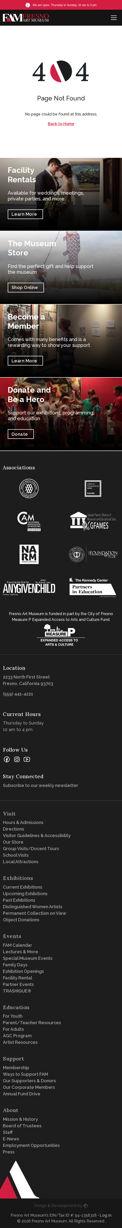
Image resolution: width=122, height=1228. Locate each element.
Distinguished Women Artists (32, 906)
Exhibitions (18, 878)
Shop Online (25, 287)
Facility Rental (17, 977)
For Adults (13, 1029)
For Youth (12, 1016)
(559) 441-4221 (18, 693)
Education (16, 1007)
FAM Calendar (17, 945)
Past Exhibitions (19, 900)
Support (13, 1058)
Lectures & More (20, 951)
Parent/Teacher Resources (32, 1022)
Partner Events (18, 984)
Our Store (13, 842)
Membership (16, 1067)
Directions (13, 828)
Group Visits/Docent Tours (31, 848)
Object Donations (21, 919)
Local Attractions (20, 861)
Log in (106, 1215)
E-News (11, 1138)
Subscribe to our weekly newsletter (42, 785)
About (10, 1110)
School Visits (16, 855)
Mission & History (20, 1119)
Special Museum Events (27, 958)
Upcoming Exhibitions (25, 893)
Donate (20, 434)
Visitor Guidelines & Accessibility (37, 835)
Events (12, 936)
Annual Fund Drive (21, 1093)
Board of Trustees (22, 1125)
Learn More (24, 214)
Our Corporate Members (29, 1087)
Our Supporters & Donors (29, 1080)
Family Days (15, 964)
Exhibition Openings (23, 971)
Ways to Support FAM (25, 1074)
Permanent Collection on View (34, 913)
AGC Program (17, 1035)
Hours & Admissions (23, 822)
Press (8, 1151)
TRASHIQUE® (17, 990)
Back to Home (61, 124)
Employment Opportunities (31, 1145)
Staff (8, 1132)
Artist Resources (20, 1042)
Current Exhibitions (22, 887)
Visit (9, 813)
